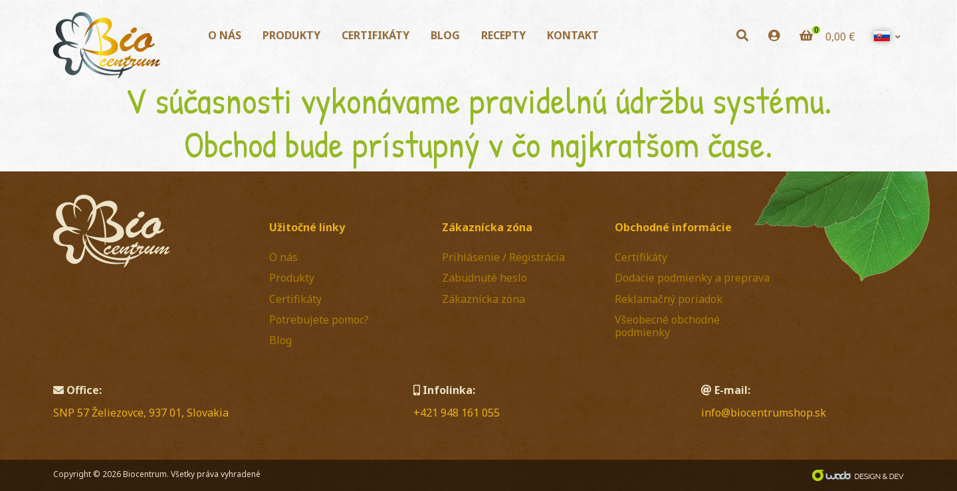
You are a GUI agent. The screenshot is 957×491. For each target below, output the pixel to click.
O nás (224, 35)
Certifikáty (375, 35)
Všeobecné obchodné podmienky (667, 326)
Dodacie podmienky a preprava (692, 277)
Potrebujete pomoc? (319, 319)
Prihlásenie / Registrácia (503, 257)
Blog (445, 35)
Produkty (291, 35)
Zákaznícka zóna (483, 299)
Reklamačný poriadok (668, 299)
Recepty (503, 35)
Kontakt (573, 35)
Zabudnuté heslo (484, 277)
